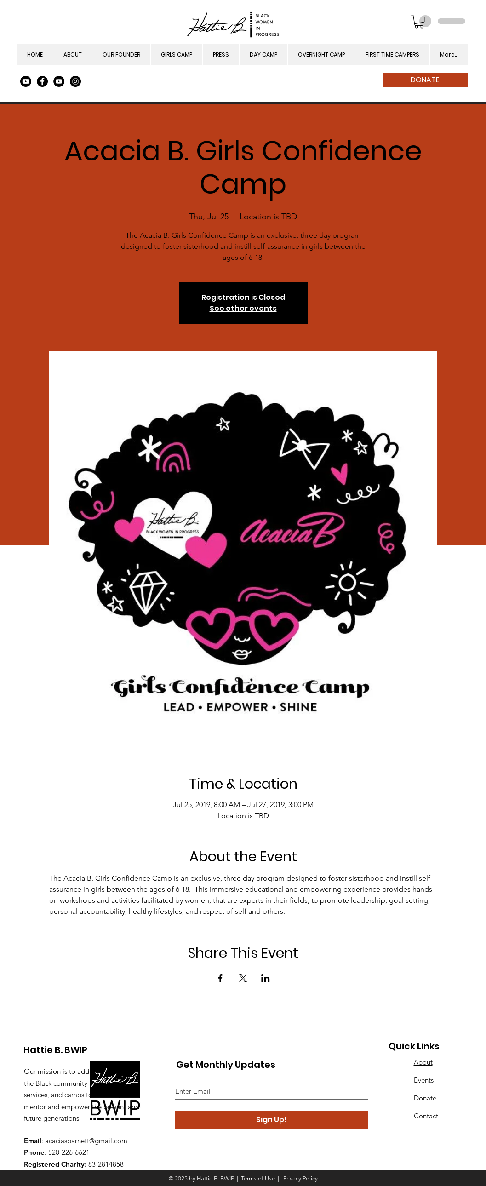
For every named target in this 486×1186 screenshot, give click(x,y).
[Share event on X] (243, 978)
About (423, 1062)
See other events (243, 308)
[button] (419, 21)
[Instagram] (75, 81)
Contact (426, 1116)
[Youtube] (25, 81)
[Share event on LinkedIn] (265, 978)
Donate (425, 1098)
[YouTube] (58, 81)
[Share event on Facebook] (220, 978)
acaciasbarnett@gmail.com (86, 1140)
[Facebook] (42, 81)
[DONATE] (425, 80)
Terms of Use (258, 1178)
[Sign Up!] (271, 1120)
